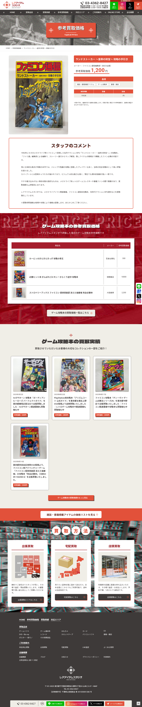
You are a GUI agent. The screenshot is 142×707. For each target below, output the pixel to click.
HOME (12, 12)
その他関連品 (45, 638)
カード (85, 631)
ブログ (42, 657)
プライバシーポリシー (91, 657)
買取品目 (29, 12)
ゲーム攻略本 (102, 84)
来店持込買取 (24, 647)
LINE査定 (86, 647)
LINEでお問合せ (55, 703)
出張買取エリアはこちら (27, 600)
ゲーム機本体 (45, 631)
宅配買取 (64, 647)
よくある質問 (109, 647)
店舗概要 (23, 652)
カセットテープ (67, 634)
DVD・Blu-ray (24, 634)
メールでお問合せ (115, 704)
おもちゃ (64, 631)
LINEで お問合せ (114, 6)
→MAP (94, 686)
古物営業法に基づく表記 (28, 660)
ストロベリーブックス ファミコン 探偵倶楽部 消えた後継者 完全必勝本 (61, 293)
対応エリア (80, 12)
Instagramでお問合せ (76, 703)
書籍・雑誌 (115, 84)
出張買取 (43, 647)
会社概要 (130, 12)
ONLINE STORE (114, 12)
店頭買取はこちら (114, 597)
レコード (43, 634)
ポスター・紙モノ (26, 638)
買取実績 (46, 12)
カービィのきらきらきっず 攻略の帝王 (46, 258)
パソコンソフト (88, 634)
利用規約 (107, 657)
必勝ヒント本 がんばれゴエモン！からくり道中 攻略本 (53, 277)
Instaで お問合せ (122, 6)
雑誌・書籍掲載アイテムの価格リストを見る (71, 514)
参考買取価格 (63, 12)
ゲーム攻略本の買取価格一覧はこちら (70, 312)
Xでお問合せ (96, 703)
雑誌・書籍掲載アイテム (85, 84)
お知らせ (64, 657)
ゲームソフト (24, 631)
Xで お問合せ (130, 6)
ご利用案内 (97, 12)
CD (105, 631)
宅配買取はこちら (71, 597)
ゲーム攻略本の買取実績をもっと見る (71, 498)
